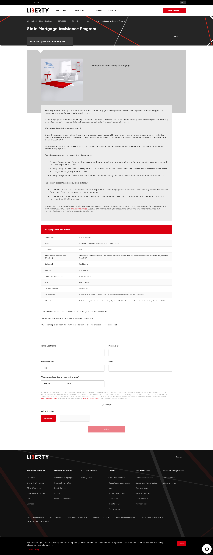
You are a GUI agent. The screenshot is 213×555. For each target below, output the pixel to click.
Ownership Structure (35, 483)
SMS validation (47, 411)
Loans (86, 21)
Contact (177, 457)
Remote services (115, 504)
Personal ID (113, 346)
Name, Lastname (48, 346)
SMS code (48, 418)
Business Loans (142, 488)
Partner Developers (117, 493)
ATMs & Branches (34, 488)
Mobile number (47, 361)
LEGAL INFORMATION (35, 518)
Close (181, 544)
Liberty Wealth (169, 478)
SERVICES (62, 21)
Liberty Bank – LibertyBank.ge (39, 21)
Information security (125, 518)
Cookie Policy (33, 549)
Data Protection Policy (49, 398)
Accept (108, 404)
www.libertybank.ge (90, 398)
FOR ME (75, 21)
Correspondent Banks (36, 493)
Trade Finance (142, 499)
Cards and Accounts (117, 478)
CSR (28, 499)
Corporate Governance (152, 518)
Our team (31, 478)
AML (108, 518)
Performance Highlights (63, 478)
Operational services (144, 478)
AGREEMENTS (55, 518)
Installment (113, 499)
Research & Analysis (62, 499)
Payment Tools (141, 504)
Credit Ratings (60, 488)
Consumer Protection (77, 518)
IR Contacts (58, 493)
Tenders (97, 518)
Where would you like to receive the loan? (60, 377)
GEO (183, 2)
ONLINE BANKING (174, 10)
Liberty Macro (86, 478)
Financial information (62, 483)
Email (111, 361)
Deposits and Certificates (119, 483)
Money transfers (115, 509)
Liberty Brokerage (170, 483)
